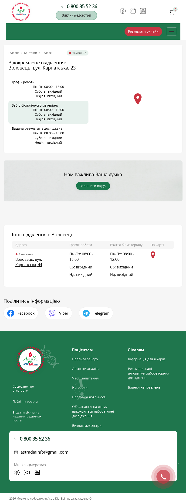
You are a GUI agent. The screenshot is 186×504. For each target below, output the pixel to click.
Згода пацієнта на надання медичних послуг (27, 416)
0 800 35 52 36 (82, 6)
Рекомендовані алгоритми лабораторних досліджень (148, 373)
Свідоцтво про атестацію (23, 388)
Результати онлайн (143, 31)
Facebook (26, 313)
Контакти (30, 53)
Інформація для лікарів (146, 359)
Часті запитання (85, 378)
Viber (63, 313)
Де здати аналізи (86, 368)
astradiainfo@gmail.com (44, 452)
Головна (14, 53)
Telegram (101, 313)
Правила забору (85, 359)
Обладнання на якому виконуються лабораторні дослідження (93, 411)
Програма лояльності (89, 397)
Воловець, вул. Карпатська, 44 (28, 262)
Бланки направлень (144, 387)
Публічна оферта (25, 401)
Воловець (48, 53)
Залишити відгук (93, 186)
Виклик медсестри (76, 15)
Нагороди (80, 387)
